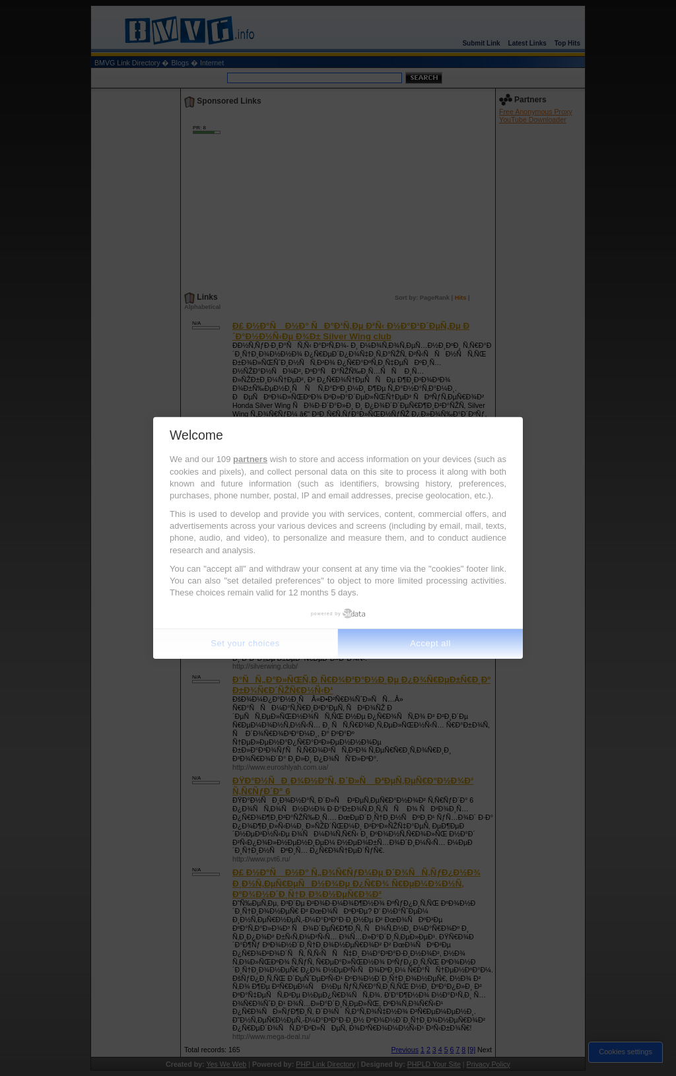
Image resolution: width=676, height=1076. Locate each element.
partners (250, 459)
